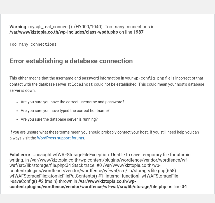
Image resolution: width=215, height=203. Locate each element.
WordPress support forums (60, 138)
